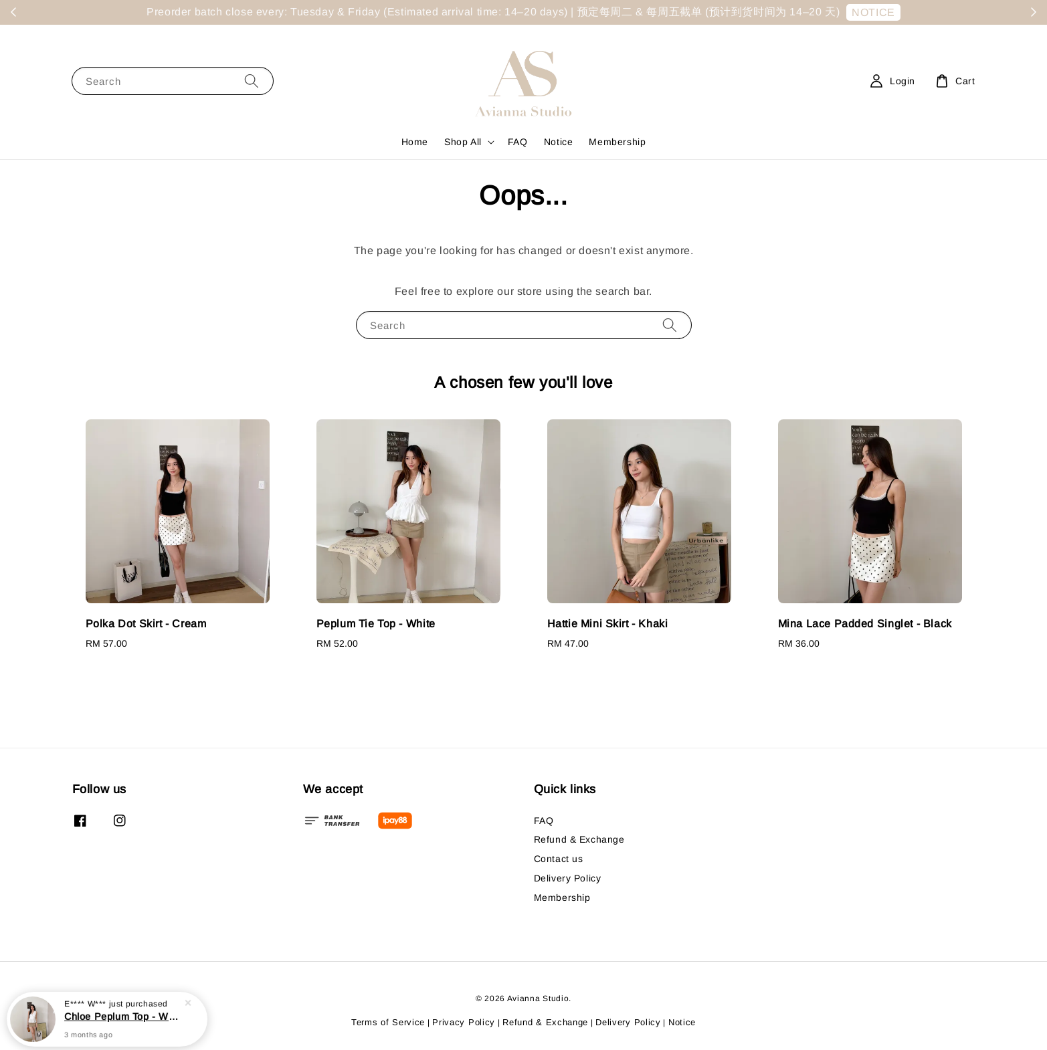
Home (414, 141)
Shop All (463, 141)
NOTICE (873, 12)
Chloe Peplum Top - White (123, 1016)
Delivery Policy (567, 878)
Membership (617, 141)
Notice (558, 141)
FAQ (518, 141)
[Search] (251, 81)
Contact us (558, 858)
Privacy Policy (463, 1022)
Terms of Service (388, 1022)
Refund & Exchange (579, 839)
